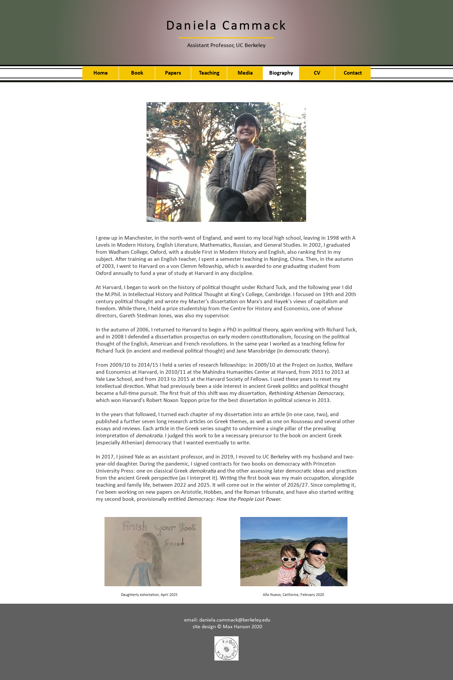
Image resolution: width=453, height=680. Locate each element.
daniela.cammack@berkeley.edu (234, 620)
